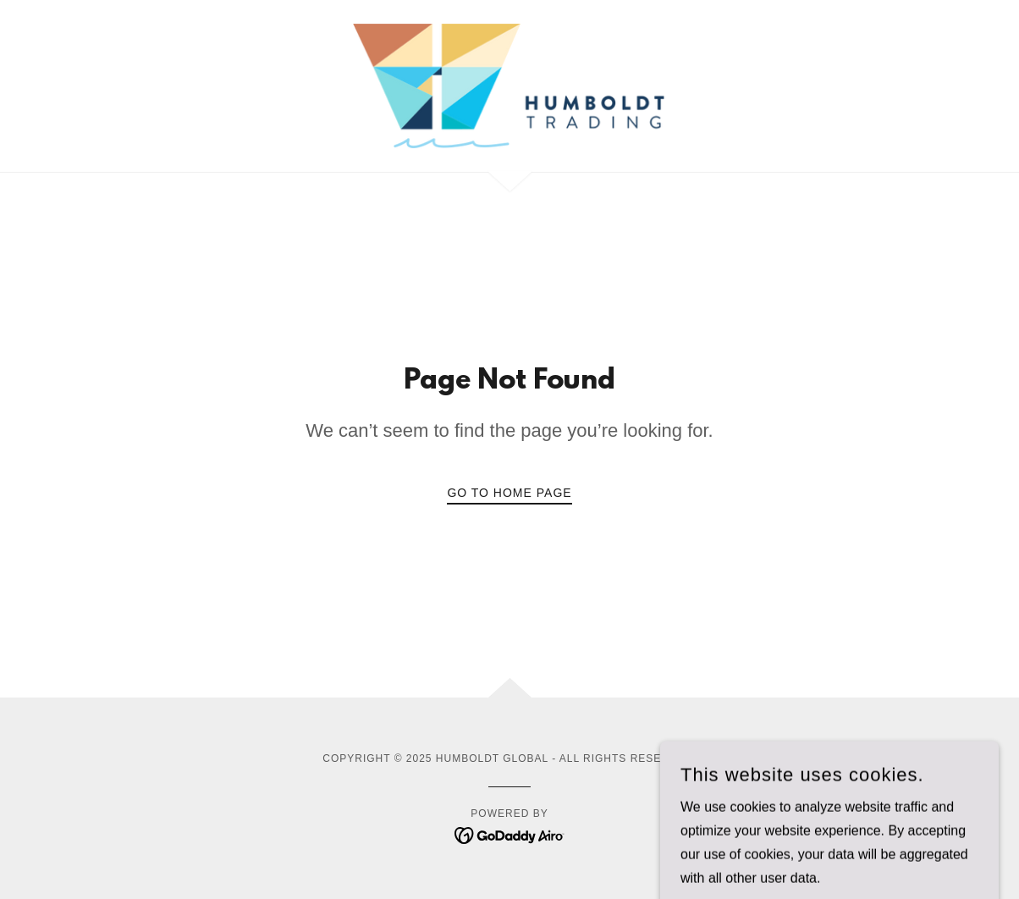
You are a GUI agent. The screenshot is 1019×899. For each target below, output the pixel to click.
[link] (509, 85)
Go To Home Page (509, 492)
